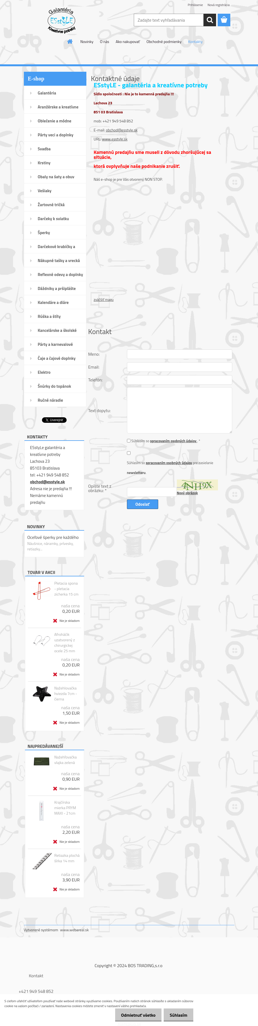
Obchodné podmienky (164, 41)
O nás (104, 41)
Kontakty (195, 41)
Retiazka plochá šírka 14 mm (67, 858)
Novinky (86, 41)
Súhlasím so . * (165, 441)
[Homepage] (70, 41)
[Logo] (61, 20)
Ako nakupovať (128, 41)
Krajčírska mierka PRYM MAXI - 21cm (65, 808)
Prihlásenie (195, 4)
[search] (209, 20)
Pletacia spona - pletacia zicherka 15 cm (66, 588)
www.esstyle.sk (114, 139)
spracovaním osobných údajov (173, 441)
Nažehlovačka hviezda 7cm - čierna (65, 693)
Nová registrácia (219, 4)
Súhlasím (177, 1015)
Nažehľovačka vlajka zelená (65, 759)
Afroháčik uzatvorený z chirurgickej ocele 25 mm (64, 643)
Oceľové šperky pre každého (53, 537)
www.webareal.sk (74, 930)
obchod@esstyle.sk (47, 482)
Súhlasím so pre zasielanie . (170, 467)
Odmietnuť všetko (135, 1015)
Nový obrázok (187, 493)
